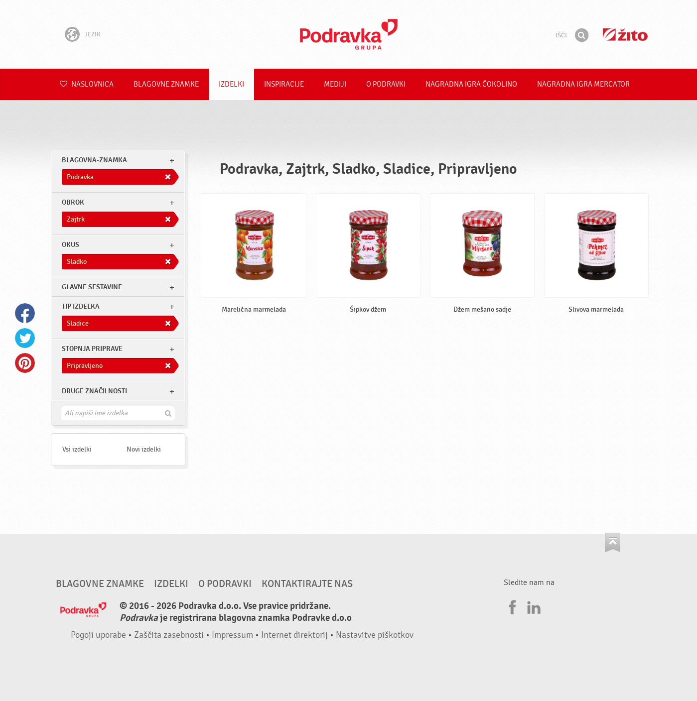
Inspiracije (284, 84)
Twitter (25, 338)
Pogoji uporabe (98, 635)
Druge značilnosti (94, 391)
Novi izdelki (144, 449)
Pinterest (25, 363)
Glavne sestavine (92, 287)
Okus (70, 244)
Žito (625, 34)
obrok (73, 202)
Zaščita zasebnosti (169, 635)
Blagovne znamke (166, 84)
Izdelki (231, 84)
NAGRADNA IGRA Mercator (583, 84)
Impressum (232, 635)
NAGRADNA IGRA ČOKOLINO (471, 84)
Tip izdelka (81, 306)
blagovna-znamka (94, 160)
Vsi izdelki (77, 449)
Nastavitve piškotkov (375, 635)
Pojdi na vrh (612, 542)
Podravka (348, 34)
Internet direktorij (294, 635)
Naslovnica (87, 84)
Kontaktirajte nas (307, 584)
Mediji (335, 84)
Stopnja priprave (92, 349)
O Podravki (386, 84)
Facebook (25, 313)
